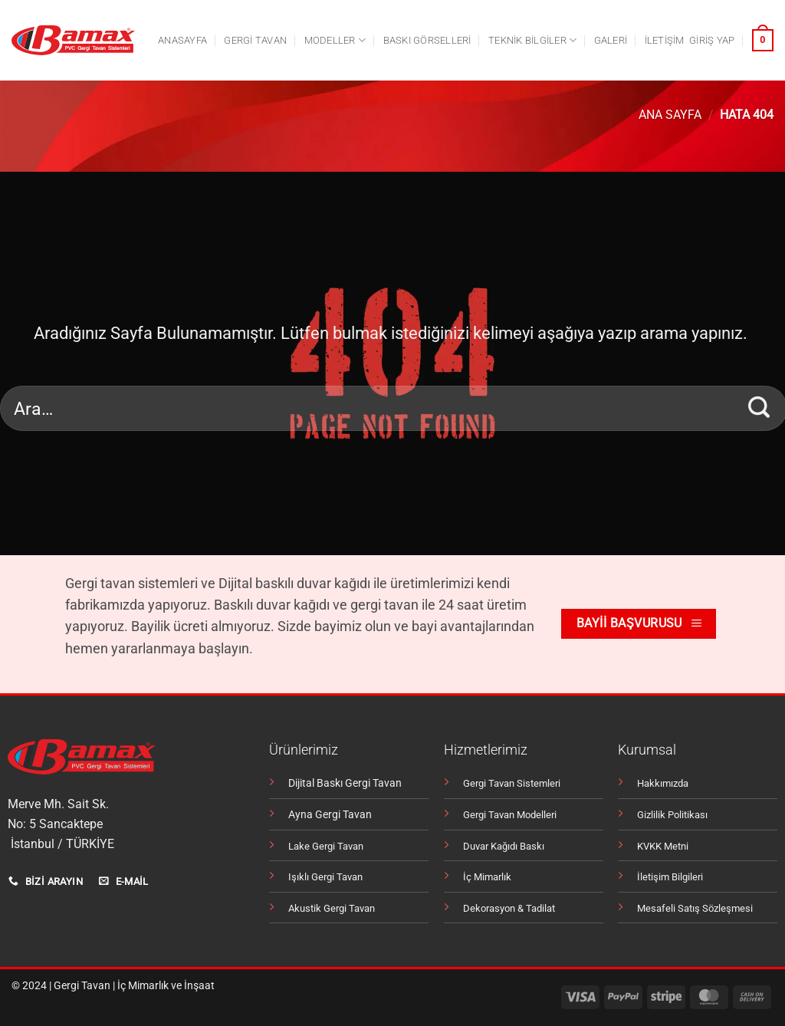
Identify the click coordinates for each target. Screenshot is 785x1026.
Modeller (335, 40)
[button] (711, 40)
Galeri (611, 40)
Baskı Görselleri (427, 40)
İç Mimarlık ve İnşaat (166, 985)
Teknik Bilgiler (532, 40)
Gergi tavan (255, 40)
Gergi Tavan (82, 985)
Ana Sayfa (670, 114)
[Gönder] (759, 408)
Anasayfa (182, 40)
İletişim (665, 40)
